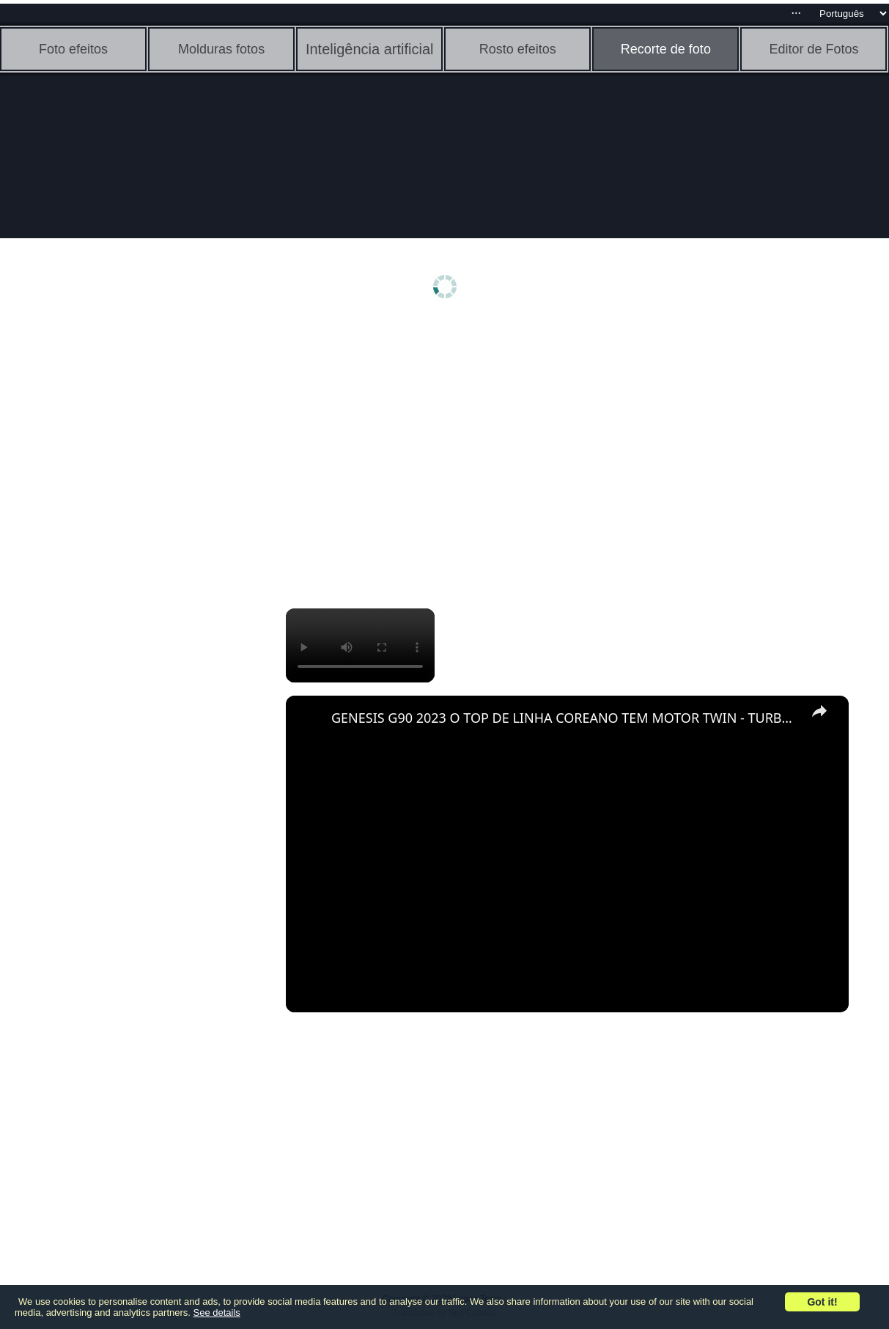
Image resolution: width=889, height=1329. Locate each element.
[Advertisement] (114, 555)
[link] (309, 719)
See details (216, 1312)
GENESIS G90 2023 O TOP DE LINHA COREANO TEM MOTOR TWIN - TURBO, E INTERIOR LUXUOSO (565, 717)
